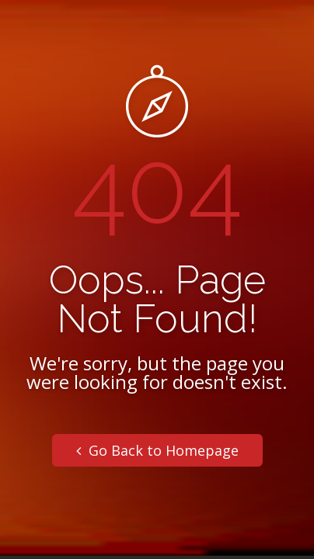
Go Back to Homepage (157, 450)
